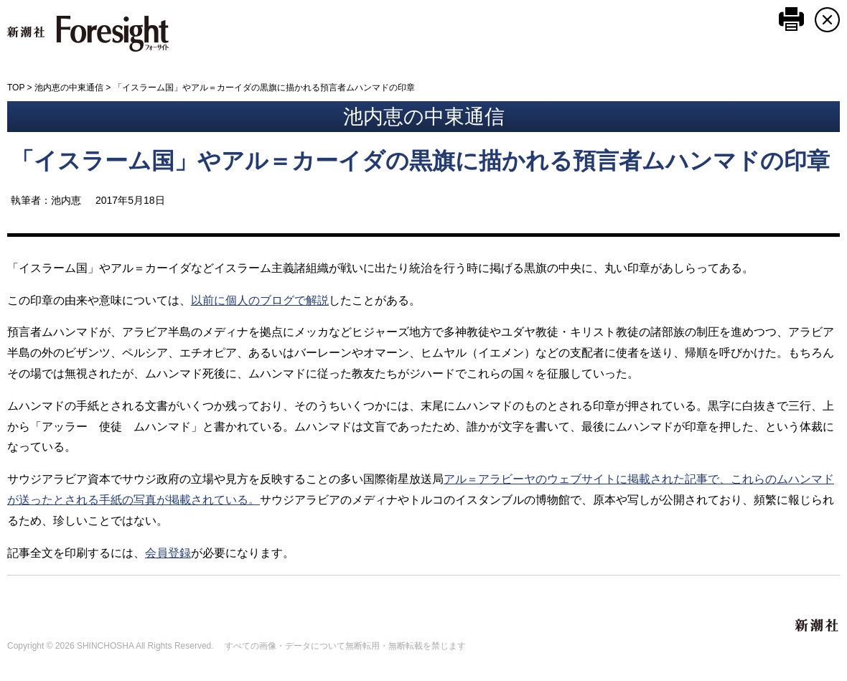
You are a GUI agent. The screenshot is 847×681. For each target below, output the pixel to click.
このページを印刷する (791, 19)
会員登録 (168, 553)
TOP (15, 88)
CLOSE (827, 19)
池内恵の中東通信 (68, 88)
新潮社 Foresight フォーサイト (88, 34)
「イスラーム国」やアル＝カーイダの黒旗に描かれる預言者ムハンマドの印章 (420, 161)
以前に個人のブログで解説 (260, 300)
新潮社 (817, 626)
